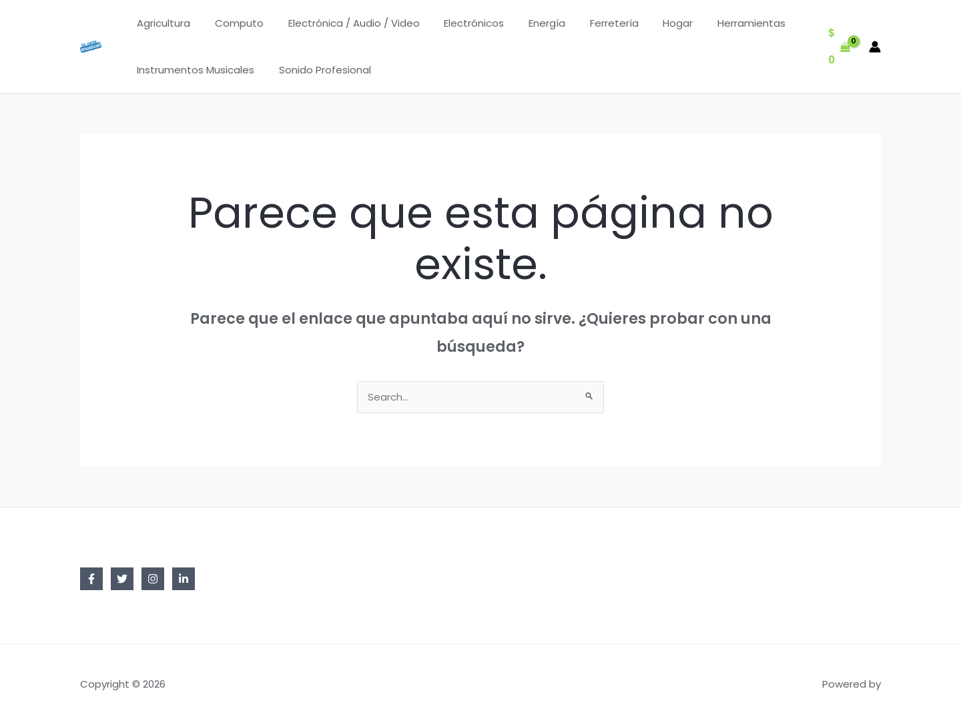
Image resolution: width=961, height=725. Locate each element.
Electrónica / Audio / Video (342, 23)
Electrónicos (458, 23)
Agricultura (161, 23)
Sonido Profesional (318, 70)
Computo (232, 23)
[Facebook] (91, 579)
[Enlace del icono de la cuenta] (875, 47)
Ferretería (589, 23)
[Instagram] (152, 579)
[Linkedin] (183, 579)
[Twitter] (122, 579)
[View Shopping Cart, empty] (839, 47)
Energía (527, 23)
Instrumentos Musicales (193, 70)
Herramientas (718, 23)
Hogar (649, 23)
